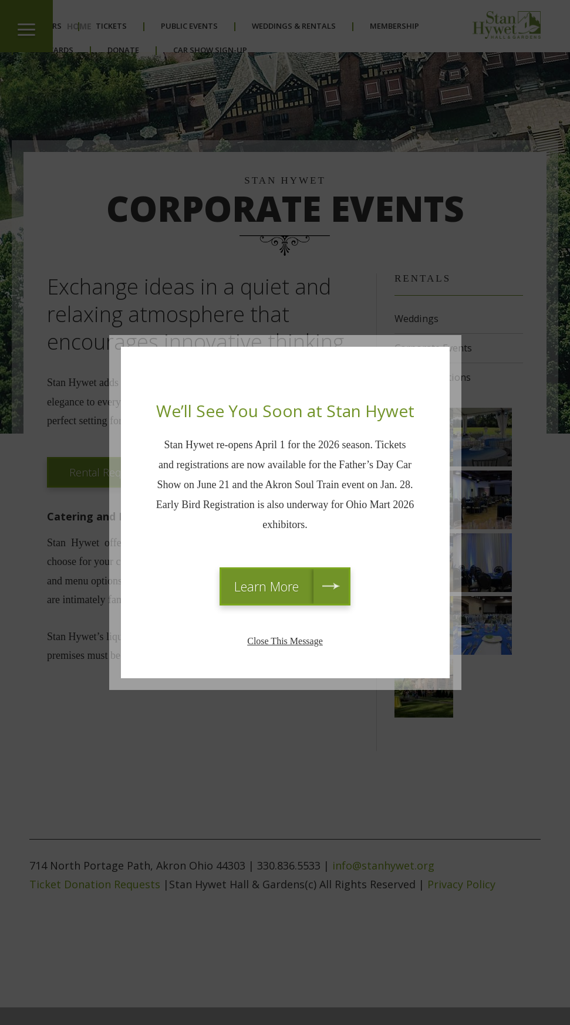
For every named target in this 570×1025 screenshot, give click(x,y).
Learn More (266, 586)
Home (79, 26)
